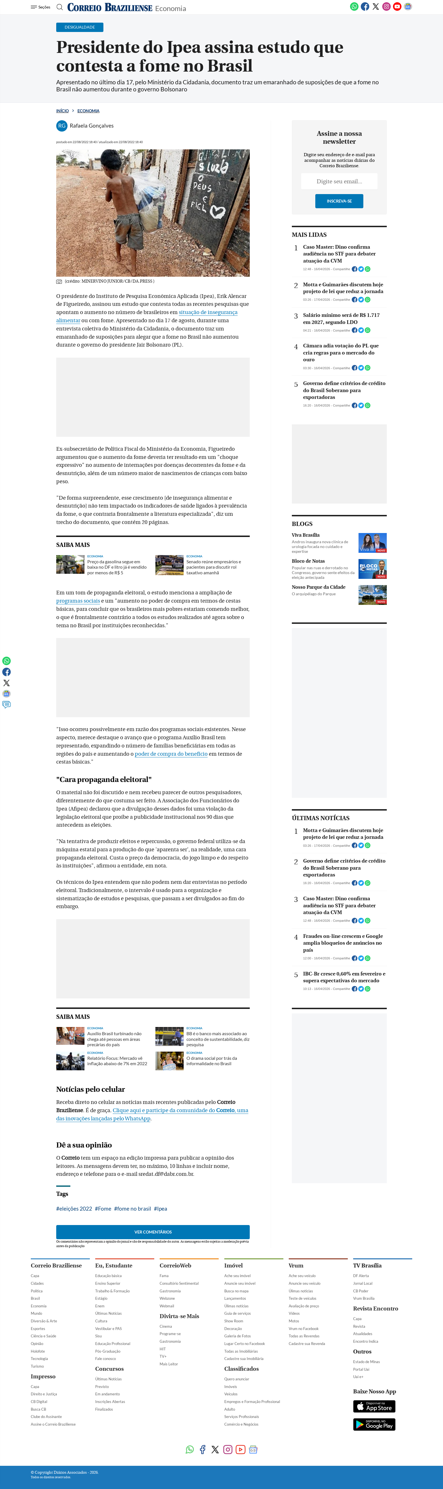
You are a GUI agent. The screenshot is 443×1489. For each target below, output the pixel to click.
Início (62, 110)
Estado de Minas (366, 1361)
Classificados (241, 1369)
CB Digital (39, 1401)
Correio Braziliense (56, 1265)
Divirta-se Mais (179, 1316)
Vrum (296, 1265)
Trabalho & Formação (112, 1291)
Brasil (35, 1298)
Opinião (37, 1343)
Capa (35, 1275)
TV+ (163, 1356)
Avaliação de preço (304, 1306)
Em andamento (107, 1394)
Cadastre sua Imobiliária (244, 1358)
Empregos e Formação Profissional (252, 1401)
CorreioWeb (175, 1265)
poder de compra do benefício (171, 754)
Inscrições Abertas (110, 1401)
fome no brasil (134, 1208)
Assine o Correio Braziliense (53, 1424)
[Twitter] (376, 9)
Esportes (38, 1328)
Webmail (167, 1306)
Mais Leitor (169, 1364)
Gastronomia (170, 1291)
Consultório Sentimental (179, 1283)
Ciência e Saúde (43, 1336)
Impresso (43, 1376)
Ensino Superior (107, 1283)
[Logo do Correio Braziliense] (110, 7)
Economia (170, 8)
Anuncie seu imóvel (239, 1283)
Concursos (109, 1369)
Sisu (98, 1336)
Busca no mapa (236, 1291)
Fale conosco (105, 1358)
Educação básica (108, 1275)
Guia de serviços (237, 1313)
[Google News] (408, 9)
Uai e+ (358, 1376)
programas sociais (78, 601)
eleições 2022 (75, 1208)
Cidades (37, 1283)
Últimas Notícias (108, 1313)
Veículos (231, 1394)
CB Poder (360, 1291)
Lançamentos (235, 1298)
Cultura (101, 1321)
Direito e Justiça (44, 1394)
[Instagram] (386, 9)
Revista (359, 1326)
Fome (104, 1208)
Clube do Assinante (46, 1416)
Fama (164, 1275)
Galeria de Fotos (237, 1336)
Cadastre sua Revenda (307, 1343)
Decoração (233, 1328)
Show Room (233, 1321)
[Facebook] (365, 9)
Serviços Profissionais (241, 1416)
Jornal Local (362, 1283)
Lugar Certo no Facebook (244, 1343)
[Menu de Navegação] (41, 7)
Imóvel (233, 1265)
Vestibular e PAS (108, 1328)
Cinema (166, 1326)
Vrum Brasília (364, 1298)
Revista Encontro (375, 1308)
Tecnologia (39, 1358)
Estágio (101, 1298)
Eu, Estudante (113, 1265)
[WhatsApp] (354, 9)
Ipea (162, 1208)
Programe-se (170, 1333)
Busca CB (38, 1409)
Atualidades (362, 1333)
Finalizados (104, 1409)
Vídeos (294, 1313)
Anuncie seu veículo (304, 1283)
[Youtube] (397, 9)
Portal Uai (361, 1369)
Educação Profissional (112, 1343)
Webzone (167, 1298)
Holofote (38, 1351)
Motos (294, 1321)
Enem (100, 1306)
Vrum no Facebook (304, 1328)
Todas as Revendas (304, 1336)
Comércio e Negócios (241, 1424)
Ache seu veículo (302, 1275)
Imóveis (230, 1386)
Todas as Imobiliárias (241, 1351)
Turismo (37, 1366)
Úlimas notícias (236, 1306)
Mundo (36, 1313)
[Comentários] (6, 707)
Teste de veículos (302, 1298)
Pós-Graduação (107, 1351)
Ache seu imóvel (237, 1275)
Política (37, 1291)
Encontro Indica (365, 1341)
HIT (163, 1349)
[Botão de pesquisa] (58, 7)
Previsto (102, 1386)
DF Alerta (361, 1275)
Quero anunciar (236, 1379)
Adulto (229, 1409)
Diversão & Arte (44, 1321)
